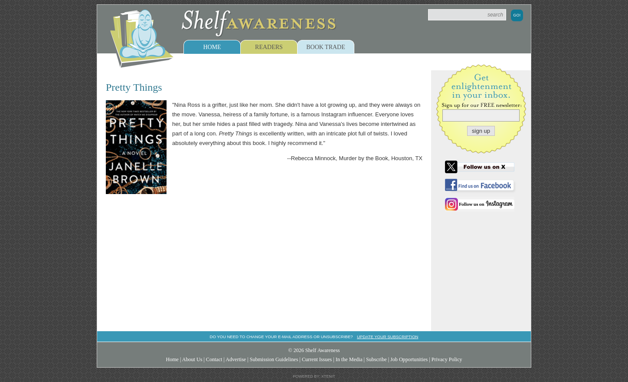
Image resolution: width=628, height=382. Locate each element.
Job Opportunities (409, 359)
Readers (269, 47)
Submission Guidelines (274, 359)
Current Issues (317, 359)
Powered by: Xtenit (314, 376)
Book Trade (325, 47)
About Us (192, 359)
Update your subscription (387, 336)
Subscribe (376, 359)
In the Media (349, 359)
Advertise (236, 359)
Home (212, 47)
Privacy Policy (447, 359)
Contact (214, 359)
